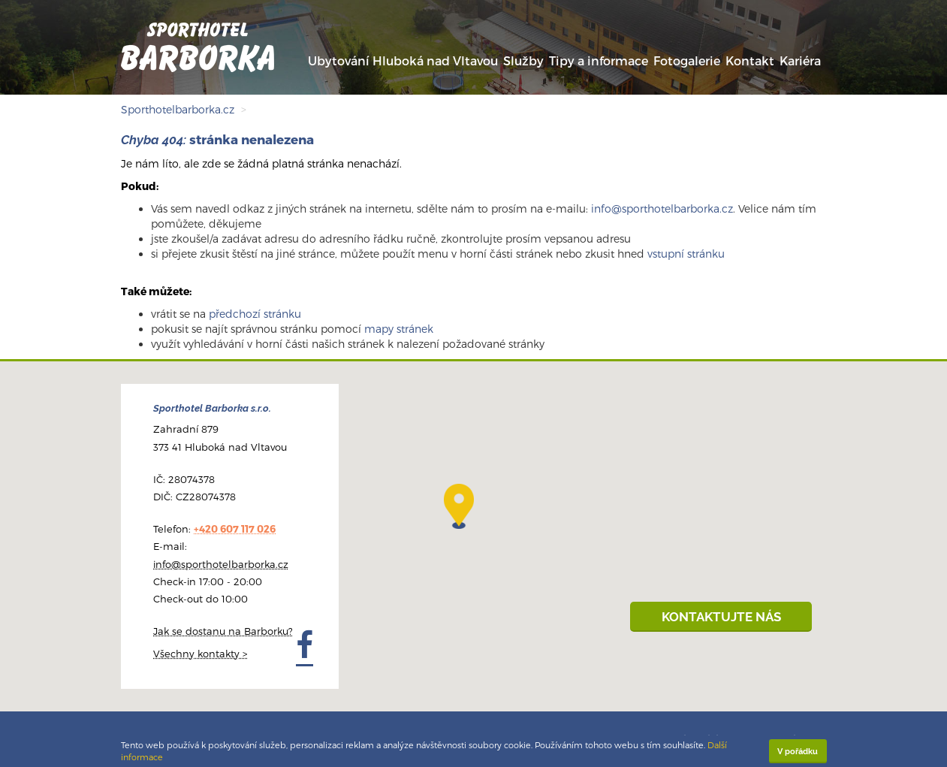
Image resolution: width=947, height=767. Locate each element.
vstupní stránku (686, 253)
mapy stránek (398, 328)
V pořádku (797, 751)
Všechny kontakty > (200, 654)
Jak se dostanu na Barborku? (223, 631)
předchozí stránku (255, 313)
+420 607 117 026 (235, 529)
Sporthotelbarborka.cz (177, 109)
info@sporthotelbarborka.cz (662, 208)
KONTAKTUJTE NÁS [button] (721, 616)
